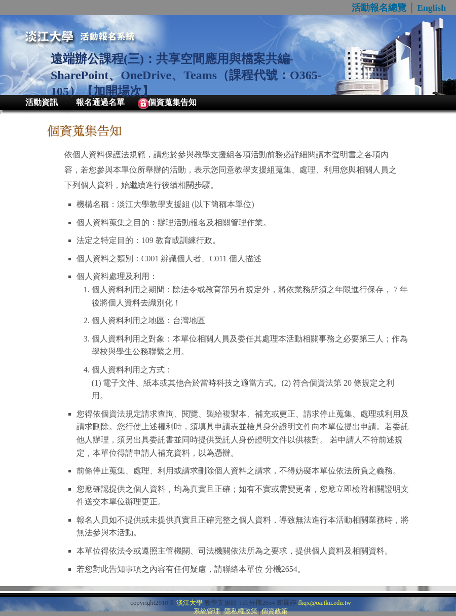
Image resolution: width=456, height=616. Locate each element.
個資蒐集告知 (172, 102)
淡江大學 (189, 602)
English (431, 8)
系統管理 (207, 611)
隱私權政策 (240, 611)
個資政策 (274, 611)
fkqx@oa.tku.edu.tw (324, 602)
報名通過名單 (100, 102)
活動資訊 (41, 102)
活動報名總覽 (379, 8)
